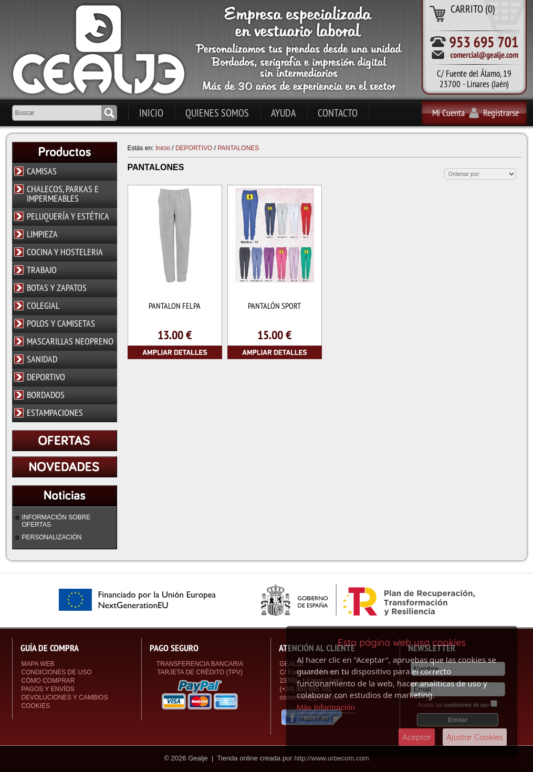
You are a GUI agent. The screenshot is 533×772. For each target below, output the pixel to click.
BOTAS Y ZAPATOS (57, 287)
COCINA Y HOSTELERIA (65, 252)
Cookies (36, 706)
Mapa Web (38, 663)
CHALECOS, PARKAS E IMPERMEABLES (63, 193)
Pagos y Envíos (48, 689)
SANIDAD (42, 359)
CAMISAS (42, 171)
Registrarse (501, 113)
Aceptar (416, 737)
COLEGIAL (43, 305)
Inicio (151, 112)
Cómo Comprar (48, 680)
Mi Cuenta (448, 113)
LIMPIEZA (42, 234)
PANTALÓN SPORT (274, 305)
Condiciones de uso (57, 672)
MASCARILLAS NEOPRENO (70, 341)
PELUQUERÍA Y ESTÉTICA (68, 216)
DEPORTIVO (46, 377)
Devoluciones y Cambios (65, 697)
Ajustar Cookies (474, 737)
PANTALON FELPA (175, 305)
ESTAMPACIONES (55, 412)
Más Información (326, 707)
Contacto (338, 112)
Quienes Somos (217, 112)
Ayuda (283, 112)
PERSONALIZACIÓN (52, 537)
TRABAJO (42, 270)
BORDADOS (46, 395)
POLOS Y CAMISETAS (61, 323)
